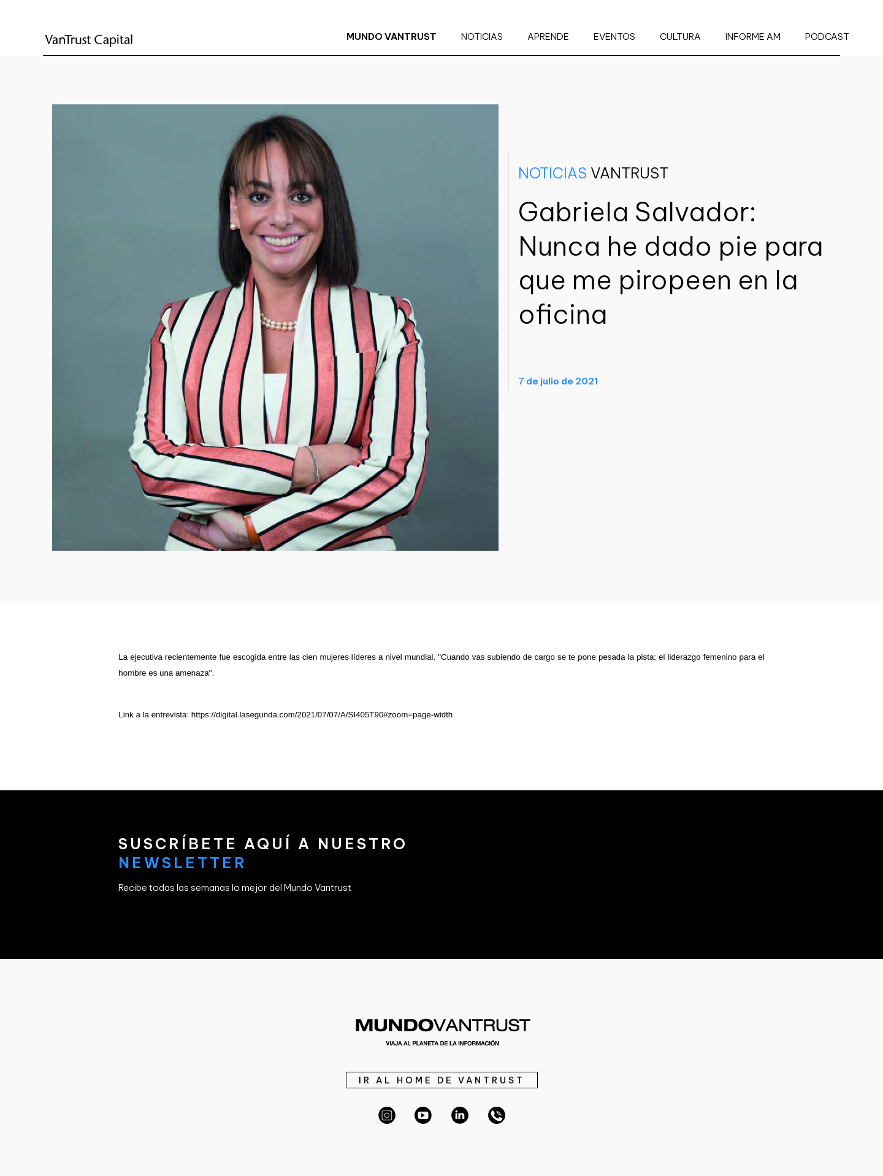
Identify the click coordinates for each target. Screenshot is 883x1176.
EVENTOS (614, 36)
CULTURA (680, 36)
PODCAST (827, 36)
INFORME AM (753, 36)
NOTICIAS (482, 36)
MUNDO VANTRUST (391, 36)
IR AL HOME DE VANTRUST (442, 1080)
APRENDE (548, 36)
